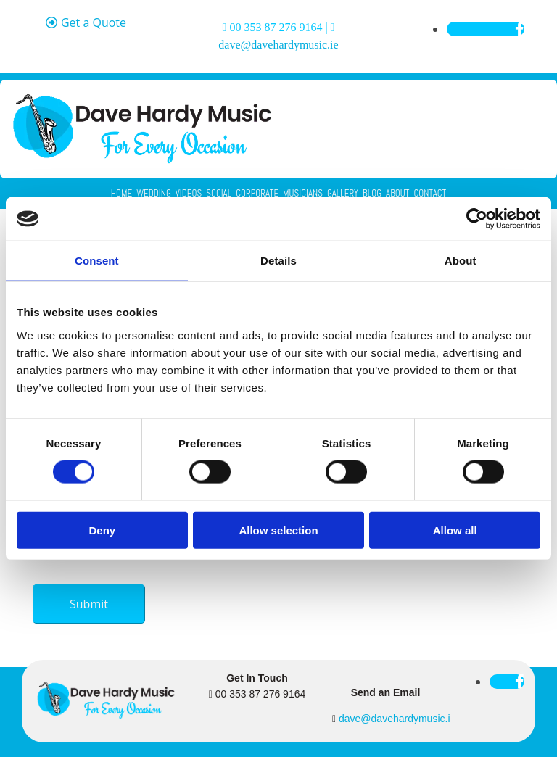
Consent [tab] (97, 261)
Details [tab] (278, 261)
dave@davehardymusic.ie (278, 44)
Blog (372, 193)
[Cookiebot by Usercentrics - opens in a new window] (476, 219)
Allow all (455, 530)
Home (121, 193)
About (397, 193)
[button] (86, 23)
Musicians (303, 193)
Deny (101, 530)
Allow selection (278, 530)
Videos (189, 193)
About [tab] (460, 261)
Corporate (257, 193)
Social (218, 193)
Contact (429, 193)
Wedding (153, 193)
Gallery (342, 193)
